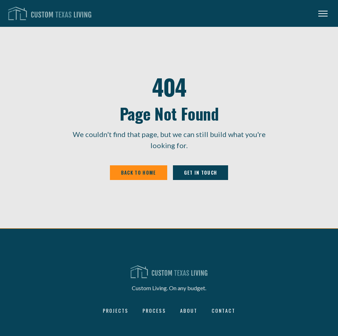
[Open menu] (323, 13)
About (189, 310)
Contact (223, 310)
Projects (115, 310)
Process (154, 310)
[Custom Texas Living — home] (49, 13)
